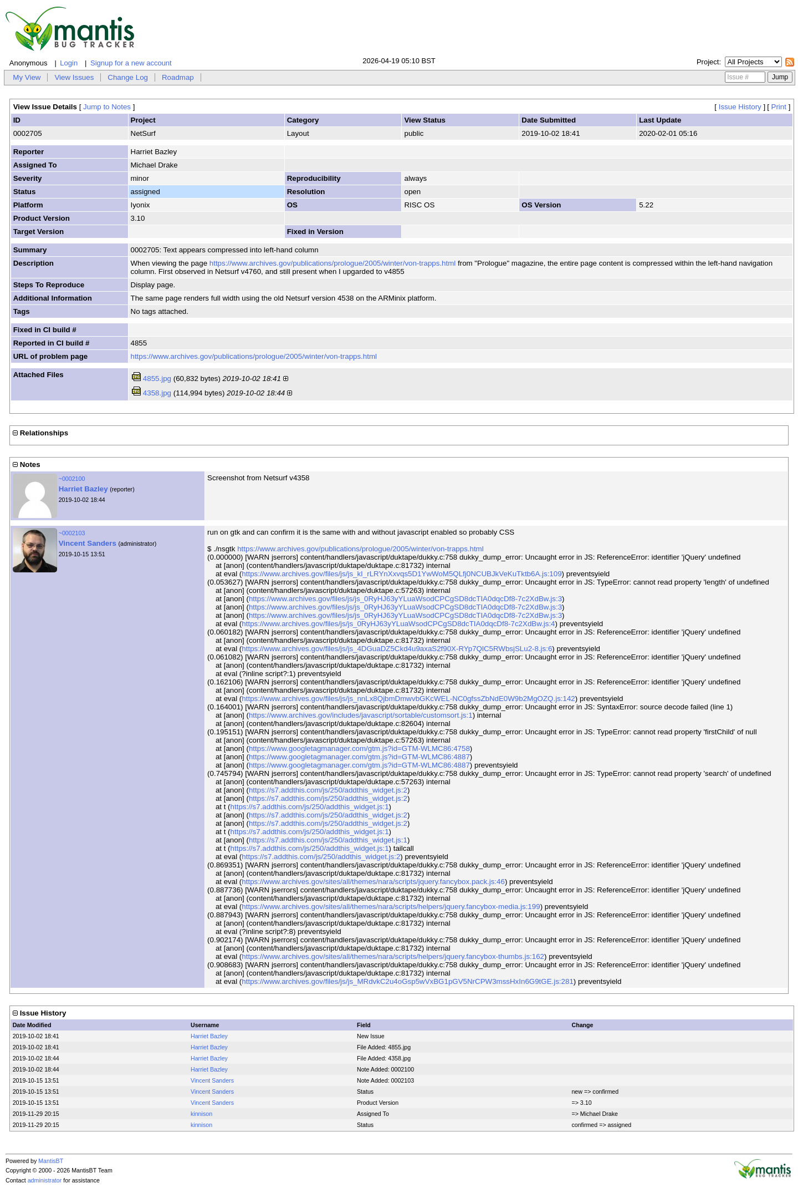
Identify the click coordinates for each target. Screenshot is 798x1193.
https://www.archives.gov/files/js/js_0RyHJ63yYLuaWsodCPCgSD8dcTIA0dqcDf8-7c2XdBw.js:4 (398, 624)
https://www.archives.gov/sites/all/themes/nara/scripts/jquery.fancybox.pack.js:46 (373, 881)
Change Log (128, 77)
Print (778, 107)
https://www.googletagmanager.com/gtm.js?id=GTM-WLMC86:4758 (359, 748)
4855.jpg (157, 378)
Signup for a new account (131, 63)
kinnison (201, 1113)
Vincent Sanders (87, 543)
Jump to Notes (107, 107)
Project (708, 62)
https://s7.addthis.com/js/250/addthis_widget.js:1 (310, 807)
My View (26, 77)
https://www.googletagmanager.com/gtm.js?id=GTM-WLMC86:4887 (359, 757)
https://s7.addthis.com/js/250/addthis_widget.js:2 (328, 790)
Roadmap (178, 77)
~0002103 (72, 533)
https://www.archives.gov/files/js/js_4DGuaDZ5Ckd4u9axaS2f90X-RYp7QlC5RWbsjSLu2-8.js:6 (397, 648)
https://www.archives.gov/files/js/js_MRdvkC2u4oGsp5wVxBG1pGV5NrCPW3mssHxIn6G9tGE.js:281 (408, 981)
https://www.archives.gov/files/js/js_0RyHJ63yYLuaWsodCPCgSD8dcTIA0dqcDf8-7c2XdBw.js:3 (405, 599)
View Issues (74, 77)
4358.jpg (157, 393)
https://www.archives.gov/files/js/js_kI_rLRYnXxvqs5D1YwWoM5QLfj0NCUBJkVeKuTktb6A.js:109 (401, 574)
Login (69, 63)
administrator (45, 1180)
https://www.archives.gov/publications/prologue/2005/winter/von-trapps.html (332, 263)
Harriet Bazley (83, 489)
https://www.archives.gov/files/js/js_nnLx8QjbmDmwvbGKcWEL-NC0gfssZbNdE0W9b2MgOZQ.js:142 (408, 698)
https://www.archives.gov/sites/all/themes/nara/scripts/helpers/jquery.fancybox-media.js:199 (391, 906)
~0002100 (72, 478)
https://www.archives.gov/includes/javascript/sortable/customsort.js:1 (361, 715)
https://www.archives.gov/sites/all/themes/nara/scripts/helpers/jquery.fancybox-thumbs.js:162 (393, 956)
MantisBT (50, 1161)
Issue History (740, 107)
